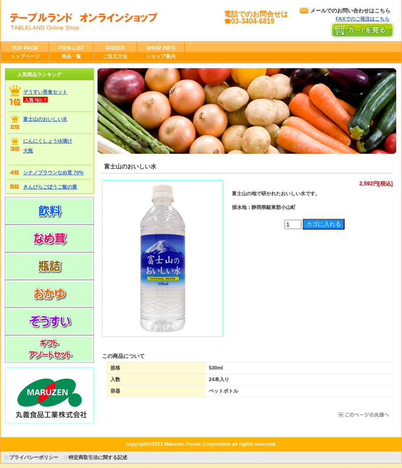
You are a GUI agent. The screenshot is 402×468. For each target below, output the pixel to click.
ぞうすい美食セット (45, 91)
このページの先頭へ (363, 415)
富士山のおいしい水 (45, 119)
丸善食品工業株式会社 (98, 20)
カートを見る (362, 30)
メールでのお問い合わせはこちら (350, 11)
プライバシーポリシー (33, 457)
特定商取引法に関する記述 (98, 457)
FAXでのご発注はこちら (363, 18)
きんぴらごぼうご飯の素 (50, 186)
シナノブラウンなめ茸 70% (53, 172)
